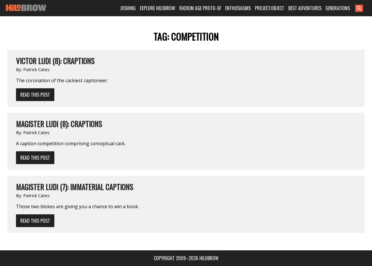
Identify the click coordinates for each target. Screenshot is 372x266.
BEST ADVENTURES (304, 8)
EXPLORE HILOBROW (157, 8)
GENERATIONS (338, 8)
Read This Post (35, 94)
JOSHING (128, 8)
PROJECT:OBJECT (269, 8)
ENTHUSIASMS (238, 8)
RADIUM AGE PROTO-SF (200, 8)
